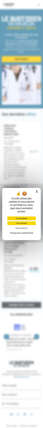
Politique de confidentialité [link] (21, 233)
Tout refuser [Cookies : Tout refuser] (21, 223)
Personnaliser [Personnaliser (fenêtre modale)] (21, 228)
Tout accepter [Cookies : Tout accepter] (21, 218)
